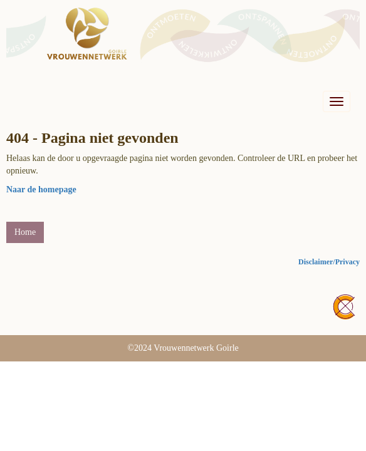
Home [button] (25, 232)
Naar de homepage (41, 189)
